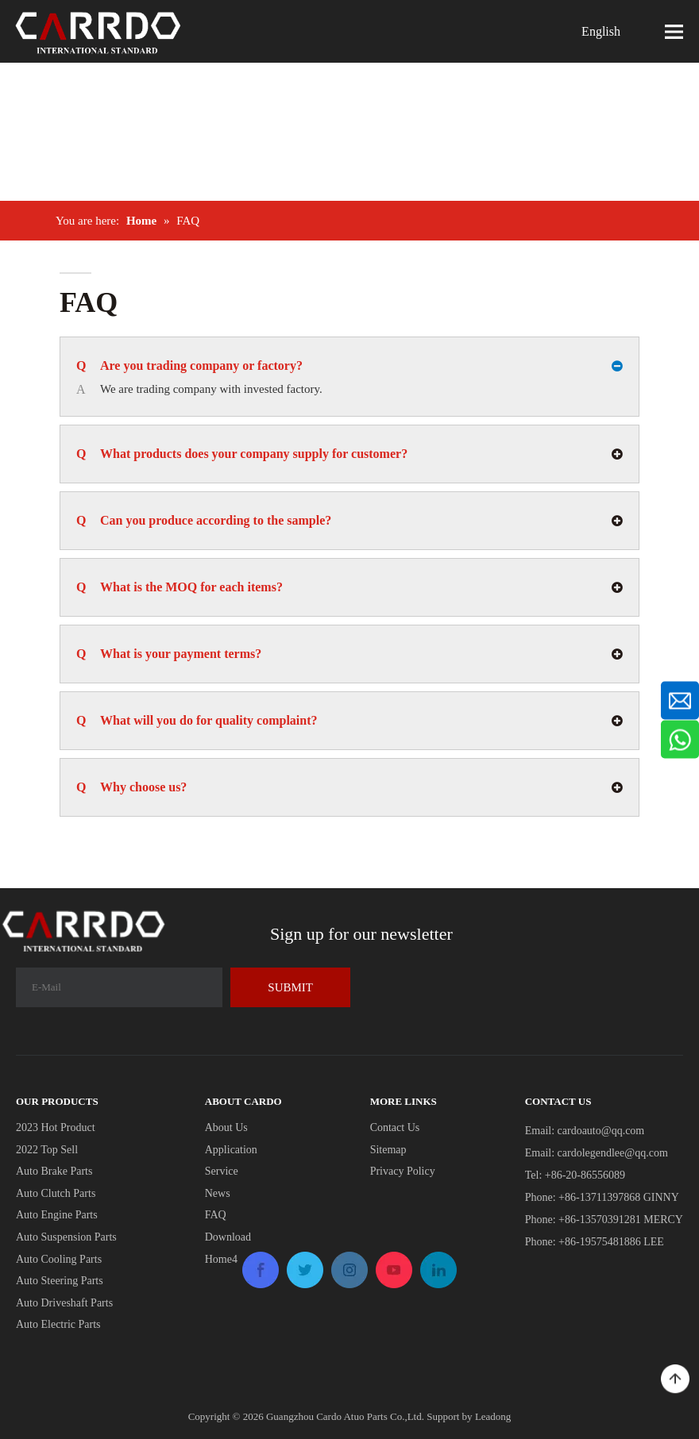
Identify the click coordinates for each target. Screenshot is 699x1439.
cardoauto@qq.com (601, 1131)
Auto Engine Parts (57, 1215)
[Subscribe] (290, 987)
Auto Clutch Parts (55, 1193)
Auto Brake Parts (54, 1171)
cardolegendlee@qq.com (613, 1153)
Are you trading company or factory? (189, 366)
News (217, 1193)
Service (221, 1171)
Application (231, 1150)
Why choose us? (133, 787)
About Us (226, 1127)
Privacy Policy (402, 1171)
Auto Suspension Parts (66, 1237)
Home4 (221, 1259)
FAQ (215, 1215)
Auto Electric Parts (58, 1324)
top (675, 1379)
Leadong (493, 1416)
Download (228, 1237)
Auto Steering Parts (59, 1281)
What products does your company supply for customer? (241, 454)
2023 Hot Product (55, 1127)
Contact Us (395, 1127)
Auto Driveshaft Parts (64, 1303)
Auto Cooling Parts (59, 1259)
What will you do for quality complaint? (197, 720)
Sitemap (388, 1150)
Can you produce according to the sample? (205, 520)
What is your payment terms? (168, 654)
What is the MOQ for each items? (181, 587)
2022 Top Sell (47, 1150)
